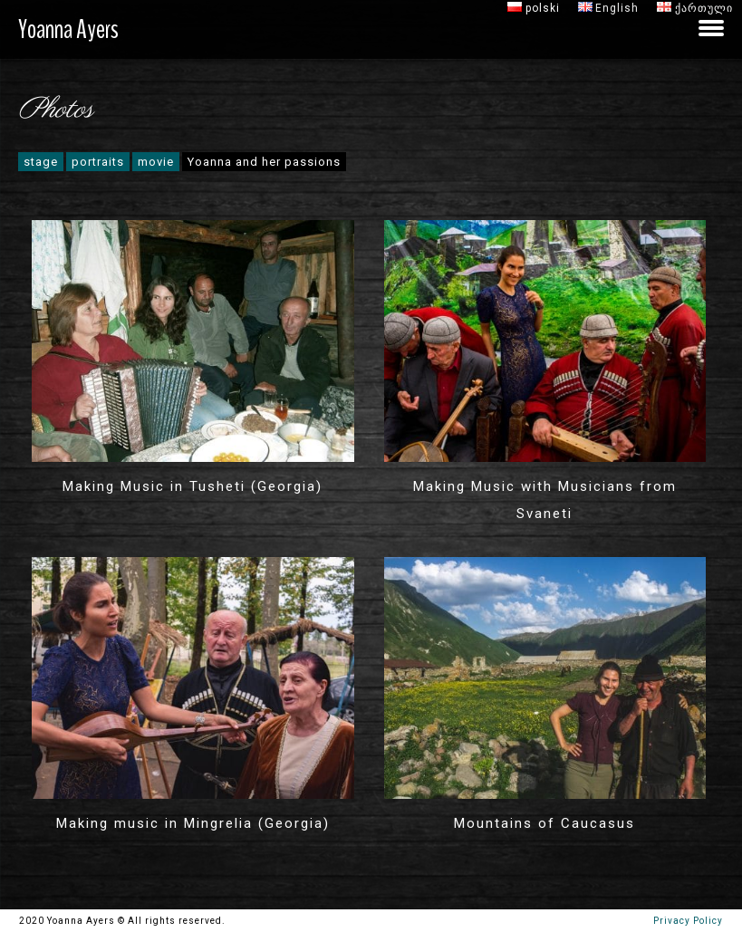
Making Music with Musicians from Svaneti (545, 500)
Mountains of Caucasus (544, 823)
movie (156, 161)
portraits (98, 161)
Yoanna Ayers (68, 29)
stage (41, 161)
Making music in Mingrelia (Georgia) (193, 823)
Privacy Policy (684, 921)
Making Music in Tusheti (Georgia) (193, 486)
